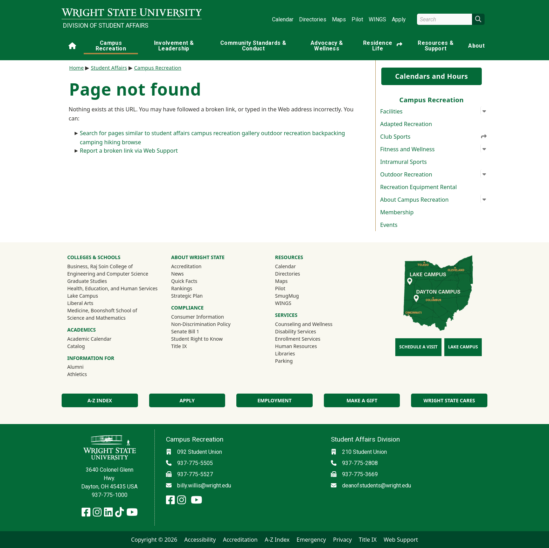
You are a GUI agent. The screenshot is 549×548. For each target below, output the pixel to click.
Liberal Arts (80, 303)
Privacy (342, 539)
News (177, 273)
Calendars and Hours (431, 76)
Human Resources (296, 346)
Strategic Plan (187, 295)
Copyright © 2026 (154, 539)
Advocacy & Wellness (327, 46)
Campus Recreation (111, 46)
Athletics (86, 373)
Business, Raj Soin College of (100, 266)
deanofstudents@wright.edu (376, 485)
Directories (312, 19)
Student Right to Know (197, 338)
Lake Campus (82, 295)
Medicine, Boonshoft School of (102, 310)
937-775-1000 (109, 495)
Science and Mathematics (96, 317)
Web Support (401, 539)
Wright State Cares (449, 400)
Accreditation (186, 266)
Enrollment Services (297, 338)
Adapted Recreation (406, 124)
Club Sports (433, 136)
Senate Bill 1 (185, 331)
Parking (284, 361)
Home (76, 67)
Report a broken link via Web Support (129, 150)
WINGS (377, 19)
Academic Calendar (89, 338)
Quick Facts (184, 281)
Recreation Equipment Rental (418, 187)
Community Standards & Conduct (253, 46)
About (476, 45)
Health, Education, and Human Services (112, 288)
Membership (397, 212)
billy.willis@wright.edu (204, 485)
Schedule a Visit (418, 347)
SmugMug (296, 295)
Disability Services (295, 331)
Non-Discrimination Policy (201, 324)
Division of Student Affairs (105, 25)
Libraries (285, 353)
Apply (399, 19)
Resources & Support (435, 46)
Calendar (282, 19)
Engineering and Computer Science (107, 273)
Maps (339, 19)
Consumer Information (197, 316)
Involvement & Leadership (174, 46)
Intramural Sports (403, 162)
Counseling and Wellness (304, 324)
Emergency (311, 539)
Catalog (76, 346)
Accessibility (200, 539)
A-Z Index (100, 400)
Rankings (181, 288)
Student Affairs (109, 67)
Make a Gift (361, 400)
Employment (274, 400)
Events (388, 225)
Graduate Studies (87, 281)
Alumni (84, 366)
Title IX (179, 346)
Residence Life (382, 46)
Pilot (357, 19)
